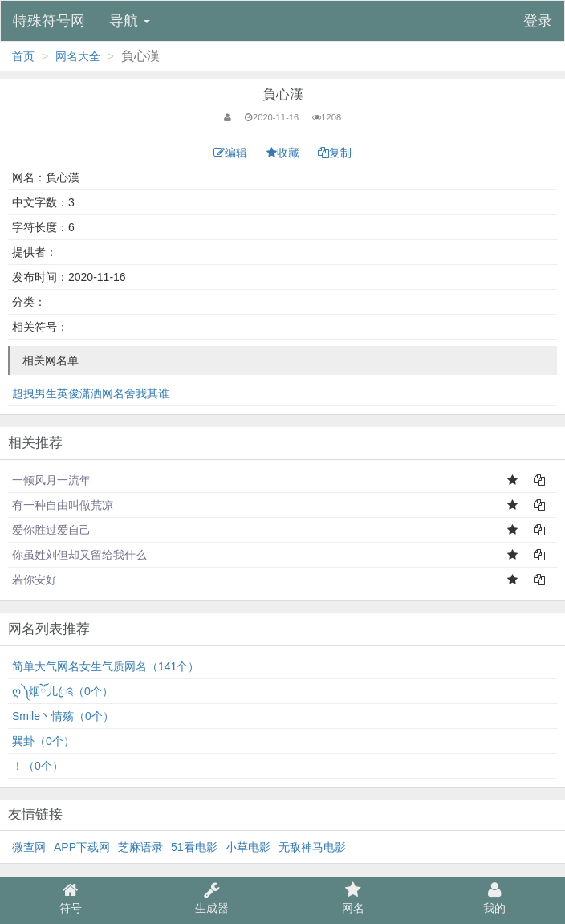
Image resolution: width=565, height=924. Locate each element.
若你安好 (34, 579)
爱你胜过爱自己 (51, 529)
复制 (335, 152)
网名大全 (77, 56)
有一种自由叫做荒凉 (62, 505)
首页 (23, 56)
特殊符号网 (49, 21)
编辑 (231, 152)
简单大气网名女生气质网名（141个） (105, 666)
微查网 (29, 847)
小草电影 (248, 847)
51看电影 (194, 847)
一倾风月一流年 (51, 480)
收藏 (284, 152)
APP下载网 (82, 847)
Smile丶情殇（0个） (63, 716)
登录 (537, 21)
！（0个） (37, 765)
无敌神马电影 (312, 847)
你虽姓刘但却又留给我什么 (79, 554)
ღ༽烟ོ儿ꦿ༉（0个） (62, 691)
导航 (129, 21)
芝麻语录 (140, 847)
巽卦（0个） (43, 741)
